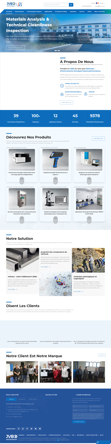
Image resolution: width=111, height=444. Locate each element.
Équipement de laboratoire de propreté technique (89, 187)
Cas (73, 436)
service (81, 11)
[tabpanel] (22, 410)
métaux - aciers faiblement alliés (20, 278)
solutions (73, 11)
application (48, 11)
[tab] (11, 399)
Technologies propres (34, 11)
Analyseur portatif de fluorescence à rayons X (55, 173)
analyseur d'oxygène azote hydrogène (56, 415)
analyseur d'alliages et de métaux (55, 412)
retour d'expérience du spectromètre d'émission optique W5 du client (22, 342)
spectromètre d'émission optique (17, 147)
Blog (102, 436)
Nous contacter (100, 11)
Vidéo (89, 11)
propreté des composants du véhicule (54, 253)
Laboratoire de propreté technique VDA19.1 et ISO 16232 (89, 213)
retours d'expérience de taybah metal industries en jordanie (55, 342)
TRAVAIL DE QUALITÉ (72, 83)
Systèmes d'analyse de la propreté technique (54, 187)
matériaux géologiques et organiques (85, 278)
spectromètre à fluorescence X (54, 410)
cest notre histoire (15, 47)
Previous (100, 354)
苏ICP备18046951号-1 (65, 440)
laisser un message (100, 442)
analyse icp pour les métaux (53, 420)
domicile (9, 11)
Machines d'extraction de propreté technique (20, 187)
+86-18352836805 (86, 6)
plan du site (21, 440)
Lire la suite (11, 291)
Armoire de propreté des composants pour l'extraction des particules (21, 213)
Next (104, 354)
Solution (66, 436)
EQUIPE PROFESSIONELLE (70, 92)
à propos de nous (61, 11)
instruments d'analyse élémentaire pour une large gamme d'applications (21, 173)
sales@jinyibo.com (100, 6)
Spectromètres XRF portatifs (49, 147)
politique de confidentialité (35, 440)
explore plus (66, 102)
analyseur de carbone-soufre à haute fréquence (56, 406)
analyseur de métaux (51, 403)
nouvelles (80, 436)
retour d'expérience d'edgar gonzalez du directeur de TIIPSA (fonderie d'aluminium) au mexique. (89, 342)
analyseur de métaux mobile (53, 422)
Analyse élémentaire (80, 147)
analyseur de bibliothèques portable (55, 417)
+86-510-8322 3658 (15, 414)
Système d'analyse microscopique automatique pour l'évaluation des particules (55, 213)
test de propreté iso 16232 (53, 401)
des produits (19, 11)
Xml (26, 440)
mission (91, 92)
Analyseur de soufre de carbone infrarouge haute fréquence (89, 173)
